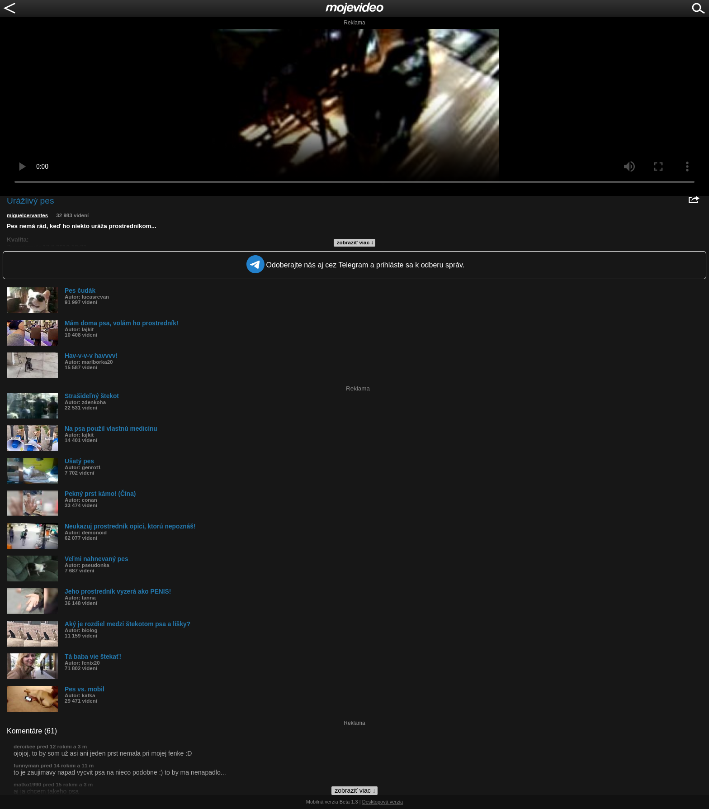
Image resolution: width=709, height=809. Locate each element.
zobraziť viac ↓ (355, 242)
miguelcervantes (27, 215)
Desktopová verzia (382, 801)
